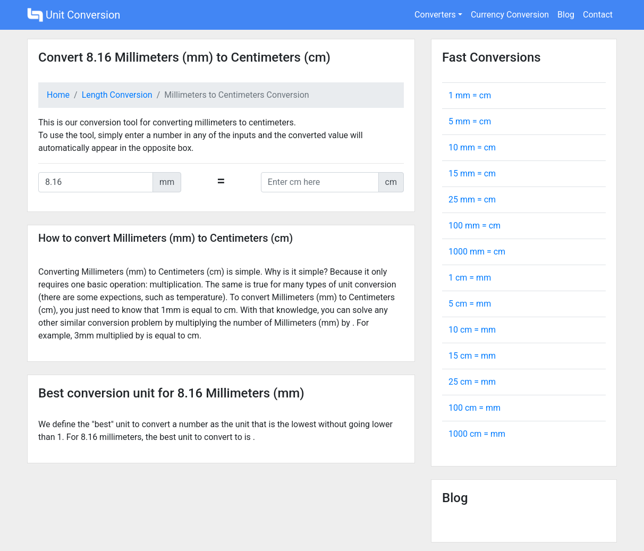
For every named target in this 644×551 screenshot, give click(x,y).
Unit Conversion (73, 15)
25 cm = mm (472, 382)
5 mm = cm (469, 121)
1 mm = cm (469, 95)
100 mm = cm (474, 226)
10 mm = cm (472, 147)
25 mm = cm (472, 199)
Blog (565, 15)
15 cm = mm (472, 356)
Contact (598, 15)
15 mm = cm (472, 173)
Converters (435, 15)
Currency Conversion (510, 15)
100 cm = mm (474, 408)
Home (58, 95)
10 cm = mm (472, 330)
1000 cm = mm (476, 434)
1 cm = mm (469, 278)
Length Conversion (117, 95)
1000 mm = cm (476, 252)
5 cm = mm (469, 304)
